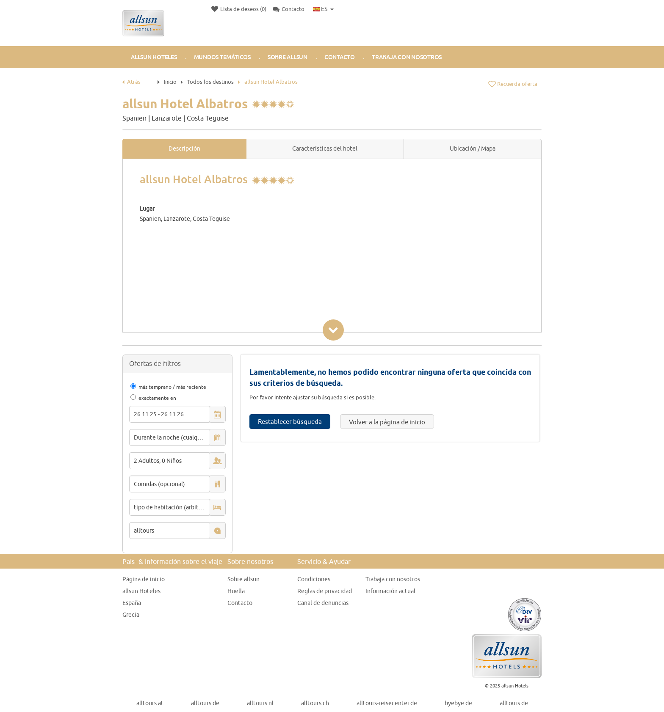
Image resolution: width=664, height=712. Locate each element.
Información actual (390, 591)
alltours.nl (260, 703)
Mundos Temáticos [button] (222, 57)
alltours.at (149, 703)
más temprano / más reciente (172, 387)
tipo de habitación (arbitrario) (172, 507)
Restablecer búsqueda (290, 421)
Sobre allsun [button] (287, 57)
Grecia (130, 614)
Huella (236, 591)
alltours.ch (315, 703)
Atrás (131, 81)
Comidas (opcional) (159, 484)
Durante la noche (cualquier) (172, 437)
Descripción (184, 148)
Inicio (170, 81)
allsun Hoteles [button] (154, 57)
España (131, 602)
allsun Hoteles (141, 591)
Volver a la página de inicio (387, 422)
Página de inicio (143, 579)
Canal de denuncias (323, 602)
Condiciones (313, 579)
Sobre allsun (243, 579)
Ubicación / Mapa (472, 148)
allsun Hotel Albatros (271, 81)
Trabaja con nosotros (407, 57)
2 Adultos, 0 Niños (158, 460)
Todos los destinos (210, 81)
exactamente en (157, 398)
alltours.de (205, 703)
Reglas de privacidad (324, 591)
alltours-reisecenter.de (387, 703)
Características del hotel (324, 148)
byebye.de (458, 703)
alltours (144, 530)
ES (320, 8)
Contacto (339, 57)
